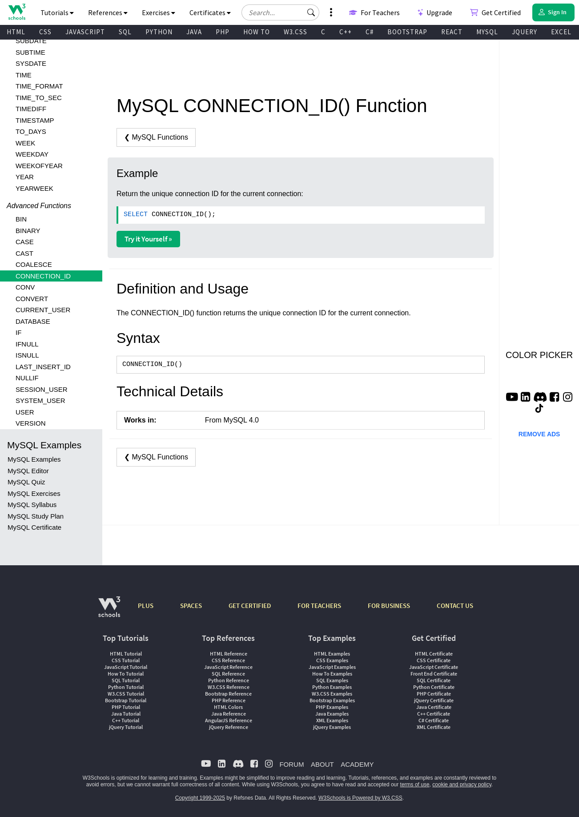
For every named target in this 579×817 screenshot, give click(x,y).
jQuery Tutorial (126, 727)
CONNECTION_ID (43, 276)
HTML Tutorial (126, 653)
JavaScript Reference (228, 667)
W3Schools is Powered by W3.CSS (360, 798)
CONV (25, 287)
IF (18, 332)
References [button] (108, 12)
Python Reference (228, 680)
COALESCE (34, 264)
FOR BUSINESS (389, 605)
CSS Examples (332, 660)
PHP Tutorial (126, 707)
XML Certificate (433, 727)
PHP (222, 32)
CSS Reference (228, 660)
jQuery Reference (228, 727)
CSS (45, 32)
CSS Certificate (433, 660)
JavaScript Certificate (433, 667)
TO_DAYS (31, 131)
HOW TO (256, 32)
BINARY (28, 230)
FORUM (291, 764)
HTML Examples (332, 653)
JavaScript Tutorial (125, 667)
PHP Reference (228, 700)
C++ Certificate (433, 713)
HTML (16, 32)
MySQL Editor (28, 471)
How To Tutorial (126, 673)
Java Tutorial (126, 713)
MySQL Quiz (26, 482)
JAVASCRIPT (85, 32)
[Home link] (16, 12)
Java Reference (228, 713)
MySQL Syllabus (32, 504)
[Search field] (280, 12)
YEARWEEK (34, 188)
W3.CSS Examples (332, 693)
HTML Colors (228, 707)
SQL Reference (228, 673)
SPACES (191, 605)
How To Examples (332, 673)
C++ (345, 32)
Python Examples (332, 687)
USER (25, 412)
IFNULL (27, 344)
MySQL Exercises (34, 493)
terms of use (415, 784)
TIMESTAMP (35, 120)
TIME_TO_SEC (39, 97)
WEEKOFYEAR (39, 165)
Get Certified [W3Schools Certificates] (495, 12)
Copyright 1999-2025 (200, 798)
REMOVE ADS (539, 434)
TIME (24, 75)
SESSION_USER (42, 389)
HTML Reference (228, 653)
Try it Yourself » (148, 239)
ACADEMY (357, 764)
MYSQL (487, 32)
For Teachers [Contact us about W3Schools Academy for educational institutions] (374, 12)
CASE (25, 242)
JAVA (194, 32)
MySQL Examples (34, 459)
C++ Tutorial (125, 720)
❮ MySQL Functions (156, 137)
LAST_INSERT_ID (43, 366)
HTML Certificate (434, 653)
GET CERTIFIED (250, 605)
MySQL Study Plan (36, 516)
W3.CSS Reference (228, 687)
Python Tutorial (126, 687)
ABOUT (322, 764)
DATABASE (33, 321)
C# (370, 32)
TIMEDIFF (31, 109)
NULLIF (27, 378)
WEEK (25, 143)
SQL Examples (332, 680)
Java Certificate (433, 707)
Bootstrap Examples (332, 700)
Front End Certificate (433, 673)
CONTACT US (455, 605)
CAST (24, 253)
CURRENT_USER (43, 310)
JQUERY (524, 32)
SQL (125, 32)
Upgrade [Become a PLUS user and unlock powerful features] (435, 12)
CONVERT (32, 298)
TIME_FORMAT (39, 86)
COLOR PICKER (539, 355)
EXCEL (561, 32)
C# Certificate (433, 720)
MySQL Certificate (34, 527)
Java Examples (332, 713)
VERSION (31, 423)
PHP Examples (332, 707)
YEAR (25, 177)
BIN (21, 219)
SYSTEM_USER (40, 400)
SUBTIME (30, 52)
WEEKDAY (32, 154)
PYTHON (159, 32)
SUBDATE (31, 40)
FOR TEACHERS (319, 605)
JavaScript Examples (332, 667)
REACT (451, 32)
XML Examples (332, 720)
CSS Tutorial (126, 660)
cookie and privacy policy (461, 784)
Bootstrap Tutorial (125, 700)
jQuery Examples (332, 727)
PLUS (145, 605)
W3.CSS (295, 32)
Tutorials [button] (57, 12)
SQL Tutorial (126, 680)
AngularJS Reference (228, 720)
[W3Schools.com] (109, 611)
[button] (311, 12)
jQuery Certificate (434, 700)
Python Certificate (433, 687)
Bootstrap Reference (228, 693)
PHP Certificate (434, 693)
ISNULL (27, 355)
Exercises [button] (158, 12)
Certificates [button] (210, 12)
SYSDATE (31, 63)
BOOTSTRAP (407, 32)
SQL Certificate (433, 680)
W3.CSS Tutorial (126, 693)
